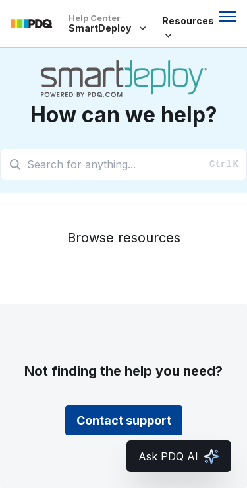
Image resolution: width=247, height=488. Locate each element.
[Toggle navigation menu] (228, 16)
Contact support (123, 420)
